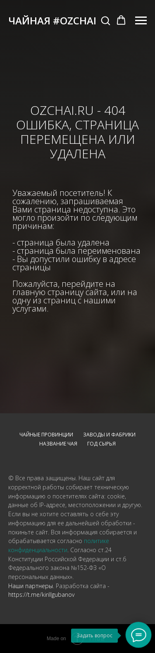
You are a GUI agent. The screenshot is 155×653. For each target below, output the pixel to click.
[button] (105, 20)
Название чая (58, 443)
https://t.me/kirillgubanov (41, 594)
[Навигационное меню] (141, 21)
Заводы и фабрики (109, 434)
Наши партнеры (30, 586)
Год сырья (101, 443)
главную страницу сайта (59, 292)
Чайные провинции (46, 434)
